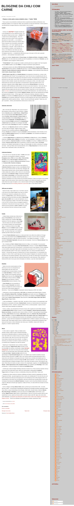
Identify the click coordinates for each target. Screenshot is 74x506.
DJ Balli (56, 156)
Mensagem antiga (46, 410)
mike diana (57, 236)
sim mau (56, 288)
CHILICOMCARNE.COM (59, 6)
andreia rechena (58, 125)
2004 (54, 368)
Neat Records (58, 37)
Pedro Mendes (58, 429)
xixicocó (57, 480)
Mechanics (57, 230)
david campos (57, 150)
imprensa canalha (58, 184)
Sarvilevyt (71, 43)
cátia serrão (57, 140)
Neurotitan (57, 46)
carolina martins (59, 457)
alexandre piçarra (58, 106)
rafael (57, 478)
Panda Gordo (57, 256)
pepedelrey (57, 264)
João (57, 408)
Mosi (56, 239)
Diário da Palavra (58, 152)
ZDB (72, 38)
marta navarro (57, 225)
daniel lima (57, 148)
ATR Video (58, 375)
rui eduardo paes (58, 278)
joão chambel (57, 199)
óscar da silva (57, 255)
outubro (55, 323)
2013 (54, 358)
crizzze (56, 147)
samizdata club (57, 280)
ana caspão (57, 111)
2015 (54, 356)
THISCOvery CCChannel (59, 299)
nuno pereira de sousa (59, 247)
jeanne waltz (57, 192)
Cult (67, 35)
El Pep (56, 160)
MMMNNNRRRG (58, 238)
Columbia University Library (63, 60)
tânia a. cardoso (58, 297)
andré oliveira (57, 121)
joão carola (57, 197)
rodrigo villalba (57, 273)
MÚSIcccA (57, 242)
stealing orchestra (58, 292)
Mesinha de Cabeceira (59, 233)
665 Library (62, 59)
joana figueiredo (58, 194)
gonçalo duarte (57, 177)
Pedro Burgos (57, 261)
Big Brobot (68, 45)
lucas (57, 472)
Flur (68, 35)
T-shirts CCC (57, 296)
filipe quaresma (57, 169)
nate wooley (57, 244)
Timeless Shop (59, 45)
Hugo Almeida (58, 402)
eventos (56, 162)
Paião (57, 424)
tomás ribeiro (57, 303)
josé (57, 469)
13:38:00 (13, 401)
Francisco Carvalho (59, 396)
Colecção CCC (57, 146)
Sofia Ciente (57, 290)
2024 (54, 346)
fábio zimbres (57, 164)
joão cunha (57, 200)
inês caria (56, 185)
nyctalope (58, 477)
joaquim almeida (58, 206)
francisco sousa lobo (58, 172)
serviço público (12, 403)
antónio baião (57, 128)
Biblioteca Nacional (58, 56)
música (56, 240)
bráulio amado (57, 134)
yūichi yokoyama (58, 310)
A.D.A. (63, 47)
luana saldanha (57, 213)
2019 (54, 351)
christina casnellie (58, 143)
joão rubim (57, 204)
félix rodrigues (57, 166)
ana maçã (56, 113)
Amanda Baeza (59, 380)
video (56, 307)
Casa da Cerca (65, 56)
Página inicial (27, 410)
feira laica (56, 165)
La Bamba (59, 39)
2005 (54, 367)
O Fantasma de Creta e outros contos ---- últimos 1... (63, 341)
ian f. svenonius (57, 182)
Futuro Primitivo (57, 174)
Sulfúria (56, 294)
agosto (55, 326)
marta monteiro (57, 224)
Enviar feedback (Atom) (10, 413)
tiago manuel (57, 302)
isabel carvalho (57, 188)
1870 (59, 33)
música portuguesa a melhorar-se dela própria (63, 241)
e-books (56, 159)
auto (54, 337)
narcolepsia (57, 243)
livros (56, 211)
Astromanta (57, 131)
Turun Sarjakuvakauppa (56, 44)
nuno (57, 475)
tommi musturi (57, 304)
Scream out (58, 438)
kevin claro (57, 210)
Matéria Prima (66, 39)
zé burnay (56, 312)
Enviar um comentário (5, 408)
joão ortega (57, 202)
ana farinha (57, 112)
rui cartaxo (57, 277)
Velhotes (60, 41)
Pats (55, 258)
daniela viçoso (57, 149)
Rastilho (62, 34)
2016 (54, 355)
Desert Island (66, 51)
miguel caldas (57, 234)
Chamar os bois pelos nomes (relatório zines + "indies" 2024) (20, 19)
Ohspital (56, 250)
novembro (56, 322)
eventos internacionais (59, 163)
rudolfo (56, 276)
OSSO (67, 58)
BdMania (53, 35)
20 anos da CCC (58, 100)
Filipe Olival (58, 393)
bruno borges (57, 135)
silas (55, 286)
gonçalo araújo (57, 176)
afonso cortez (57, 103)
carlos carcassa (57, 137)
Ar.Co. (57, 54)
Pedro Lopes (58, 427)
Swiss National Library (60, 62)
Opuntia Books (57, 253)
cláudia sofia (57, 144)
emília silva (57, 161)
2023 (54, 347)
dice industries (57, 153)
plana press (57, 266)
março (55, 331)
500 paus (56, 101)
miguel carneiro (57, 235)
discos (56, 155)
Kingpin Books (54, 36)
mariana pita (57, 222)
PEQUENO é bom (58, 265)
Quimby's (56, 52)
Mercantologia (57, 231)
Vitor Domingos (59, 453)
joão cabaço (57, 196)
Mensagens (55, 501)
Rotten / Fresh (57, 274)
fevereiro (55, 332)
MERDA (56, 232)
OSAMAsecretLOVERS (59, 254)
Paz (54, 50)
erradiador (58, 463)
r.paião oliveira (57, 268)
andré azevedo (57, 117)
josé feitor (56, 207)
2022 (54, 348)
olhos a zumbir (57, 251)
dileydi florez (57, 154)
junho (55, 328)
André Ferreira (58, 383)
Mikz (57, 417)
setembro (56, 324)
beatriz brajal (57, 133)
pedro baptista (57, 259)
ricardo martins (57, 271)
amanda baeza (57, 107)
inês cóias (56, 186)
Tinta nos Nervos (55, 38)
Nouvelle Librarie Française (66, 37)
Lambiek (58, 47)
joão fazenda (57, 201)
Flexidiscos (56, 49)
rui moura (56, 279)
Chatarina (58, 387)
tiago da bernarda (58, 301)
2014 (54, 357)
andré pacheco (57, 122)
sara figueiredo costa (58, 282)
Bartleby (63, 48)
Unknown (58, 441)
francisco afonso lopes (59, 170)
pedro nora (57, 262)
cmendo (57, 459)
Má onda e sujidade (58, 216)
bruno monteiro (57, 136)
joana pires (57, 195)
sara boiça (57, 281)
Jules (57, 411)
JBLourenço (58, 405)
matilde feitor (57, 229)
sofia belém (57, 289)
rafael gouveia (57, 270)
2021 (54, 349)
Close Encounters (66, 50)
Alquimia (68, 34)
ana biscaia (57, 109)
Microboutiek (57, 43)
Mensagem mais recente (6, 410)
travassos (56, 305)
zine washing (15, 183)
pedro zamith (57, 263)
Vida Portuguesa (68, 38)
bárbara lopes (57, 132)
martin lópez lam (58, 226)
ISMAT (64, 58)
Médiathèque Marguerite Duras (61, 61)
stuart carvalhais (58, 293)
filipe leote (56, 168)
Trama (57, 40)
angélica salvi (57, 127)
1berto (57, 374)
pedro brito (57, 260)
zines (56, 314)
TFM (70, 46)
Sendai (56, 283)
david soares (57, 151)
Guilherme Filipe (59, 399)
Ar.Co (56, 130)
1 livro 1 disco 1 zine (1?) (58, 344)
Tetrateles (56, 298)
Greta (71, 35)
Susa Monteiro (57, 295)
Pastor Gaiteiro (59, 426)
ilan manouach (57, 183)
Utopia (63, 40)
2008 (54, 363)
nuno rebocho (57, 248)
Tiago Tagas (58, 439)
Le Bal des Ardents (66, 44)
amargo (56, 108)
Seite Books (60, 52)
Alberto (57, 377)
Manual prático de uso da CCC (60, 217)
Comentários (55, 503)
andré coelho (57, 118)
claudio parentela (58, 145)
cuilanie (57, 460)
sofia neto (56, 291)
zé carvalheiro (57, 313)
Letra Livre (59, 36)
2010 (54, 361)
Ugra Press (64, 43)
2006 (54, 366)
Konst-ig (60, 50)
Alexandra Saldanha (59, 378)
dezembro (56, 321)
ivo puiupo (56, 189)
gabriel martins (57, 175)
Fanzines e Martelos (59, 390)
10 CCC (56, 99)
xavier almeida (57, 308)
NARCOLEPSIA (59, 420)
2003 (54, 369)
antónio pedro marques (59, 129)
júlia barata (57, 209)
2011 (54, 360)
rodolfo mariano (57, 272)
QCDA (56, 267)
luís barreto (57, 215)
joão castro (57, 198)
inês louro (56, 187)
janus (56, 190)
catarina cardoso (58, 139)
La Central (61, 49)
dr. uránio (56, 158)
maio (55, 329)
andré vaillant (57, 124)
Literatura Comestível (57, 336)
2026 (54, 319)
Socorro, (59, 40)
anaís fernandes (58, 116)
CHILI (56, 142)
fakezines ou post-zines (23, 183)
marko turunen (57, 223)
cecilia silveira (57, 141)
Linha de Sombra (64, 36)
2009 (54, 362)
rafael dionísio (57, 269)
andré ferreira (57, 119)
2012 (54, 359)
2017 (54, 354)
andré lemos (57, 120)
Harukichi (56, 179)
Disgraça (62, 38)
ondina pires (57, 252)
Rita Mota (58, 432)
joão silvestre (57, 205)
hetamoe (56, 180)
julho (55, 327)
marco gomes (57, 219)
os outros (7, 90)
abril (55, 330)
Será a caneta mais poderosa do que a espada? (63, 284)
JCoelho (56, 191)
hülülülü (56, 181)
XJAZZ (56, 309)
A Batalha (56, 102)
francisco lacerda (58, 171)
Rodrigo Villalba (59, 433)
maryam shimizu (58, 227)
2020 (54, 350)
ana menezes (57, 114)
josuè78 (57, 471)
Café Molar (67, 48)
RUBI (56, 275)
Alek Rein (56, 105)
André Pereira (58, 384)
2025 (54, 320)
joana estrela (57, 193)
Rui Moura (58, 435)
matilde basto (57, 228)
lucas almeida (57, 214)
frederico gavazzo (58, 173)
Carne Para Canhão (58, 138)
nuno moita (57, 246)
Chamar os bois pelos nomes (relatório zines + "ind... (63, 345)
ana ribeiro (57, 115)
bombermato (58, 456)
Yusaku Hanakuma (58, 311)
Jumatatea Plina (57, 48)
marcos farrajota (7, 403)
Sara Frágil (58, 436)
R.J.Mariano (58, 430)
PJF (57, 423)
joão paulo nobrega (58, 203)
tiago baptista (57, 300)
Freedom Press (59, 51)
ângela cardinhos (58, 126)
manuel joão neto (58, 218)
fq (56, 465)
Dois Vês (56, 157)
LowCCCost (57, 212)
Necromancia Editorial (59, 245)
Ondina (57, 421)
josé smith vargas (58, 208)
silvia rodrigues (57, 287)
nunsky (56, 249)
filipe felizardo (57, 167)
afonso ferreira (57, 104)
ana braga (56, 110)
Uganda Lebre (57, 306)
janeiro (55, 333)
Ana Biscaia (58, 381)
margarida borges (58, 221)
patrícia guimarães (58, 257)
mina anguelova (57, 237)
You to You (71, 40)
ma (57, 474)
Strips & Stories (62, 46)
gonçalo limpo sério (58, 178)
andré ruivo (57, 123)
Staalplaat (67, 46)
